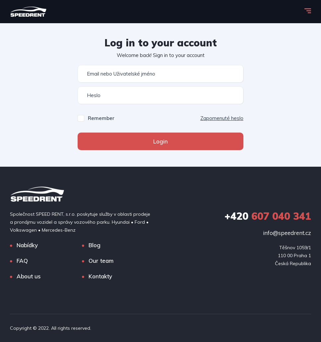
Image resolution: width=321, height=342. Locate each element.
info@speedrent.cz (287, 232)
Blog (94, 245)
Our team (101, 260)
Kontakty (100, 276)
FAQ (22, 260)
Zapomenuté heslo (221, 118)
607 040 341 (268, 216)
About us (29, 276)
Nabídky (27, 245)
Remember (101, 118)
